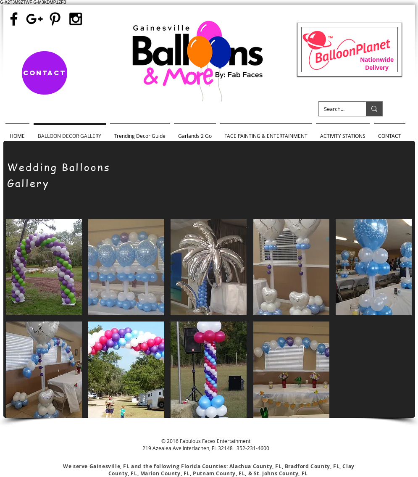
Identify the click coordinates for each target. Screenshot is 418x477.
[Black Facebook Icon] (14, 19)
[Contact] (44, 73)
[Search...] (336, 109)
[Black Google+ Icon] (34, 19)
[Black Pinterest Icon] (55, 19)
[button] (44, 267)
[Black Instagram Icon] (75, 19)
